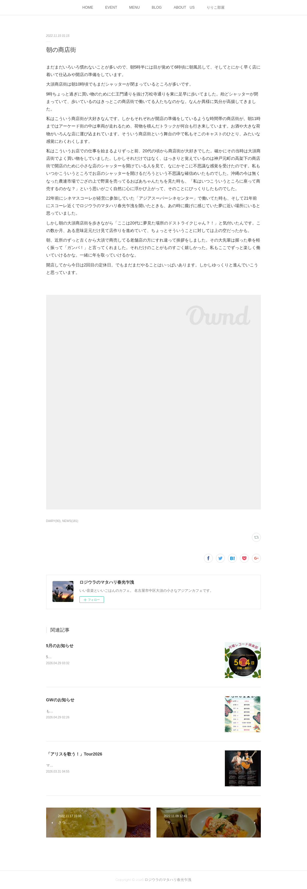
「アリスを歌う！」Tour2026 (74, 754)
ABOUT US (184, 7)
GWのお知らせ (60, 699)
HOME (87, 7)
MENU (134, 7)
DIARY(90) (53, 521)
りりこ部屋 (216, 7)
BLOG (157, 7)
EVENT (111, 7)
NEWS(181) (70, 521)
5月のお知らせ (60, 645)
